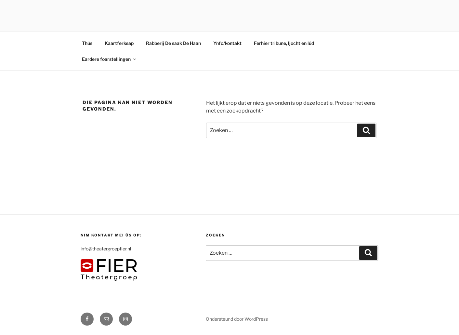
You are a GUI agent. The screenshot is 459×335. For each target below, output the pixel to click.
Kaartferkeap (119, 43)
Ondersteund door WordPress (237, 319)
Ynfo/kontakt (227, 43)
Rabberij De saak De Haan (173, 43)
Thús (87, 43)
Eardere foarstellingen (109, 59)
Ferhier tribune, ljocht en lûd (284, 43)
